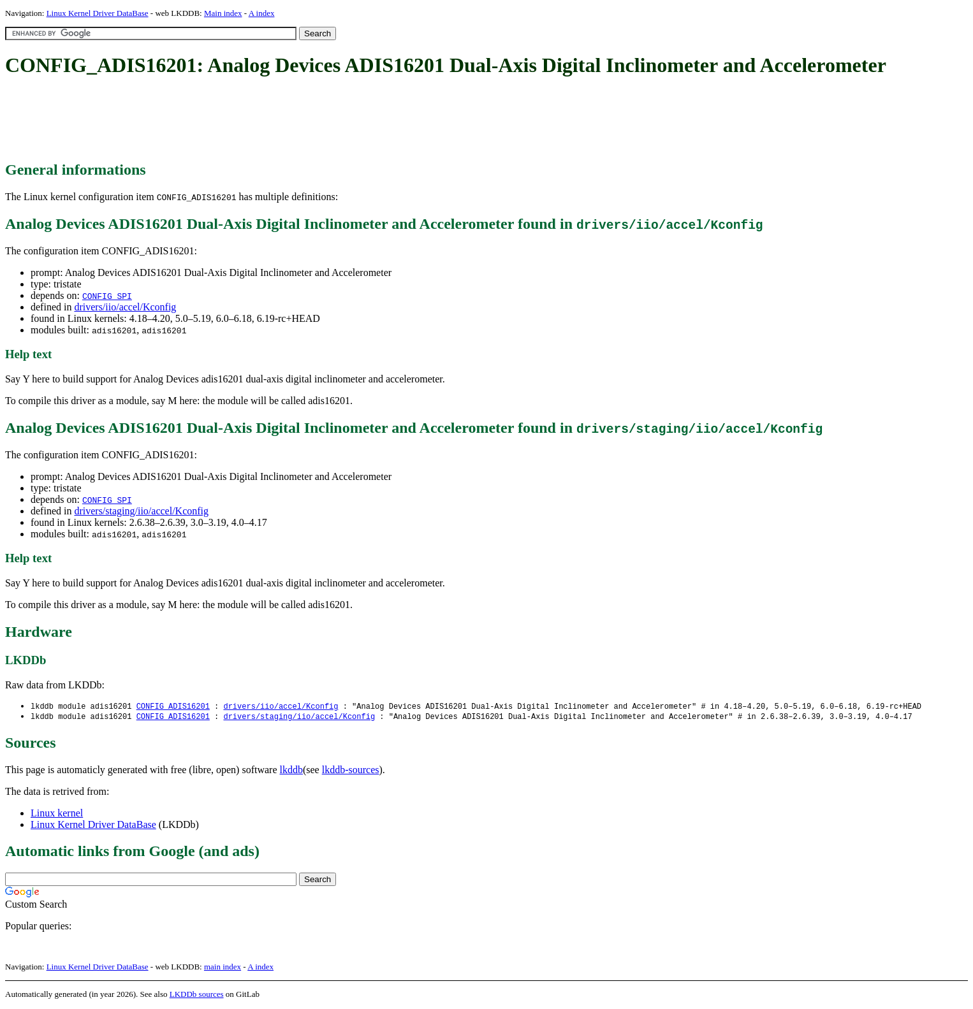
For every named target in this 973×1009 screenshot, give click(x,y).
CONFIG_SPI (107, 295)
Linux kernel (57, 814)
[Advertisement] (237, 120)
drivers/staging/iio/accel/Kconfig (141, 510)
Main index (223, 13)
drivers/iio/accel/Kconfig (125, 306)
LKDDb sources (197, 995)
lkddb (291, 771)
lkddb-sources (350, 771)
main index (222, 968)
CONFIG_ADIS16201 (173, 706)
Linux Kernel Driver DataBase (98, 13)
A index (262, 13)
